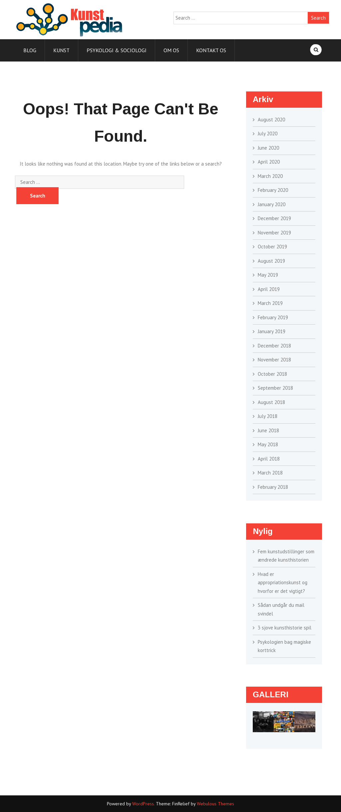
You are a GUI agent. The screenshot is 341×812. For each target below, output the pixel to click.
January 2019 (271, 331)
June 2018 (268, 430)
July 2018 (267, 416)
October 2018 (272, 374)
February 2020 (273, 190)
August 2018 (271, 402)
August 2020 (271, 119)
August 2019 (271, 261)
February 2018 (273, 487)
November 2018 (274, 359)
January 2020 (271, 204)
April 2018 (269, 459)
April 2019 (269, 289)
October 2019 (272, 246)
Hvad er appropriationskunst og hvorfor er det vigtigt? (282, 582)
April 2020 (269, 162)
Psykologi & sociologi (117, 50)
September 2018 (275, 388)
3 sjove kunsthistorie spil (284, 627)
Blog (29, 50)
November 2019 (274, 232)
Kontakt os (211, 50)
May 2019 (268, 275)
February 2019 (273, 317)
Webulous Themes (215, 804)
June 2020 (268, 148)
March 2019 (270, 303)
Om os (171, 50)
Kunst (61, 50)
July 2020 (267, 133)
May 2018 (268, 444)
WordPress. (143, 804)
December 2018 (274, 345)
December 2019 (274, 218)
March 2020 (270, 176)
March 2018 (270, 473)
